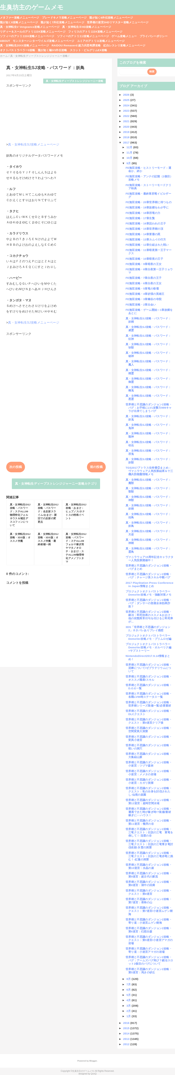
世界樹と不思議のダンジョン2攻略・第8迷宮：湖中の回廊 (149, 883)
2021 (126, 121)
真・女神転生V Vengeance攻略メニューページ (29, 26)
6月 (129, 989)
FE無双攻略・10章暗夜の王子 (144, 258)
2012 (126, 1044)
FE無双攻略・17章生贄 (140, 218)
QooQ (94, 1073)
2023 (126, 110)
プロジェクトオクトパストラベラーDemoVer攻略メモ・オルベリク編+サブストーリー (148, 647)
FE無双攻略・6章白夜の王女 (144, 283)
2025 (126, 99)
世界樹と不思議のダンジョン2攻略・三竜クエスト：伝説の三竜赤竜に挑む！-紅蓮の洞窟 (149, 856)
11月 (130, 152)
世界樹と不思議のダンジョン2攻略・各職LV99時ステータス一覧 (149, 695)
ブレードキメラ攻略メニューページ (64, 17)
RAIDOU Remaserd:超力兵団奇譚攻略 (76, 45)
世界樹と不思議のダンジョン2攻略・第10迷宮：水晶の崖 (149, 866)
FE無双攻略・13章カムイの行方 (146, 239)
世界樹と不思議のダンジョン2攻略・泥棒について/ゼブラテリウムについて (149, 668)
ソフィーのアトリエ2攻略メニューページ (83, 36)
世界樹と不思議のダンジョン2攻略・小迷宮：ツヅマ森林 (149, 764)
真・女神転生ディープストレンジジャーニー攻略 (74, 81)
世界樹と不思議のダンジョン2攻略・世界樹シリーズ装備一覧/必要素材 (149, 704)
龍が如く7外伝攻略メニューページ (62, 22)
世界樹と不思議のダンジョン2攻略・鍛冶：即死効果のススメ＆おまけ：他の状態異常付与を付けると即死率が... (149, 616)
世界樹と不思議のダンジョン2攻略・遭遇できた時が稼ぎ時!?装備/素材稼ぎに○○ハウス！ (149, 812)
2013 (126, 1038)
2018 (126, 137)
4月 (129, 1000)
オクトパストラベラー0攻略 (17, 50)
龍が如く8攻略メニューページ (19, 22)
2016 (126, 1022)
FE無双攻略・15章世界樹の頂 (144, 228)
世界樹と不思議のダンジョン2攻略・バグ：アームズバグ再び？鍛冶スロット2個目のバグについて (149, 960)
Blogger (93, 1061)
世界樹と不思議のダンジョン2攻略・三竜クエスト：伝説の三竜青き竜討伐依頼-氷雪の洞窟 (149, 844)
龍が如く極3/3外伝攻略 (52, 50)
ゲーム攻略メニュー (124, 36)
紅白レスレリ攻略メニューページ (124, 45)
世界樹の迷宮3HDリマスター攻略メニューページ (118, 22)
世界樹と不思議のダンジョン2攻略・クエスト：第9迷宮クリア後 (149, 721)
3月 (129, 1005)
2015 (126, 1028)
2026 (126, 94)
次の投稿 (15, 467)
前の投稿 (96, 467)
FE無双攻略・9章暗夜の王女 (144, 264)
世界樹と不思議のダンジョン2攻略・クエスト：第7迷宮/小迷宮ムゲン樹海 (149, 911)
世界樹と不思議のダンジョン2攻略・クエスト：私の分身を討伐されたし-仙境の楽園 (149, 791)
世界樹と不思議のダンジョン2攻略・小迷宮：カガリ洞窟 (149, 781)
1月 (129, 1016)
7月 (129, 984)
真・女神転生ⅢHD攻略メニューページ (86, 26)
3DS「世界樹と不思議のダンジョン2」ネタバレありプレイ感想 (148, 628)
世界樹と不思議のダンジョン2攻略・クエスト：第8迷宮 (149, 892)
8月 (129, 978)
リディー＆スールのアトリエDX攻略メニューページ (32, 31)
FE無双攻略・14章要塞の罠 (143, 234)
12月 (130, 147)
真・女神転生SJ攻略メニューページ (33, 144)
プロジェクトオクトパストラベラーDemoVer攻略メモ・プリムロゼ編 (148, 637)
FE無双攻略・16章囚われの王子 (146, 223)
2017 (126, 142)
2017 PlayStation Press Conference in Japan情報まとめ (149, 584)
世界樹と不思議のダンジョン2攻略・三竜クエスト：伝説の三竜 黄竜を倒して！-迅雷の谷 (149, 832)
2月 (129, 1010)
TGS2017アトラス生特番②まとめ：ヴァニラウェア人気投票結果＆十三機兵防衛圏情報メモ (149, 471)
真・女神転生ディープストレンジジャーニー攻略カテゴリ (56, 483)
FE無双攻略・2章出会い (141, 304)
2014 (126, 1033)
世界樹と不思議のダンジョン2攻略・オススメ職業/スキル (149, 678)
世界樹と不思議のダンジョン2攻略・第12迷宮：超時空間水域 (149, 801)
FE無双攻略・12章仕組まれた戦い (147, 244)
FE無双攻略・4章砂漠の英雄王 (145, 293)
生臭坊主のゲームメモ (31, 7)
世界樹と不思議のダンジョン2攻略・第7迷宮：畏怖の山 (149, 901)
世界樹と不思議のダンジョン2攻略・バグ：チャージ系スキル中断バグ (149, 576)
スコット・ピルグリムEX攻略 (88, 50)
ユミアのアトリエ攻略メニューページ (101, 40)
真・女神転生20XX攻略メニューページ (24, 45)
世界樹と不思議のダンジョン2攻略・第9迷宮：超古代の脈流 (149, 875)
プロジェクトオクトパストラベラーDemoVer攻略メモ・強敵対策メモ (148, 593)
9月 (129, 163)
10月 (130, 157)
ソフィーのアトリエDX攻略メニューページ (27, 36)
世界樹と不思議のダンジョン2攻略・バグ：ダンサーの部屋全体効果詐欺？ (149, 603)
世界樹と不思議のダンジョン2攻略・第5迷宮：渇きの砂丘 (149, 971)
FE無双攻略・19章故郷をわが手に (147, 207)
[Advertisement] (56, 113)
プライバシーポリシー (154, 36)
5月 (129, 994)
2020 (126, 126)
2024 (126, 105)
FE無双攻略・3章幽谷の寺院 (144, 299)
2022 (126, 115)
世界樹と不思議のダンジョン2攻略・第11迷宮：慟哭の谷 (149, 822)
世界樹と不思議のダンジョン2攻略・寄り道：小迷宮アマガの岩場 (149, 950)
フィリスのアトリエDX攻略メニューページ (95, 31)
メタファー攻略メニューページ (19, 17)
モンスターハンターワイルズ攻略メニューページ (43, 40)
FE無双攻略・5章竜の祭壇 (142, 288)
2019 (126, 131)
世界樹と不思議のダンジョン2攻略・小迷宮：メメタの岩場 (149, 772)
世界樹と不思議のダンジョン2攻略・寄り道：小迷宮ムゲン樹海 (149, 921)
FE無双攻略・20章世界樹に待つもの (149, 202)
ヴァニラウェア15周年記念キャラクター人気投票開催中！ (150, 558)
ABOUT (5, 40)
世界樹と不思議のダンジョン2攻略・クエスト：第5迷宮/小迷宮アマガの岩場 (149, 940)
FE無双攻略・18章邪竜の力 (143, 212)
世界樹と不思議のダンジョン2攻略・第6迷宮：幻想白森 (149, 930)
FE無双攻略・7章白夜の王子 (144, 277)
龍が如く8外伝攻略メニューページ (111, 17)
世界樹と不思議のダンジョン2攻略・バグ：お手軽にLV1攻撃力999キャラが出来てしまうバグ (149, 407)
